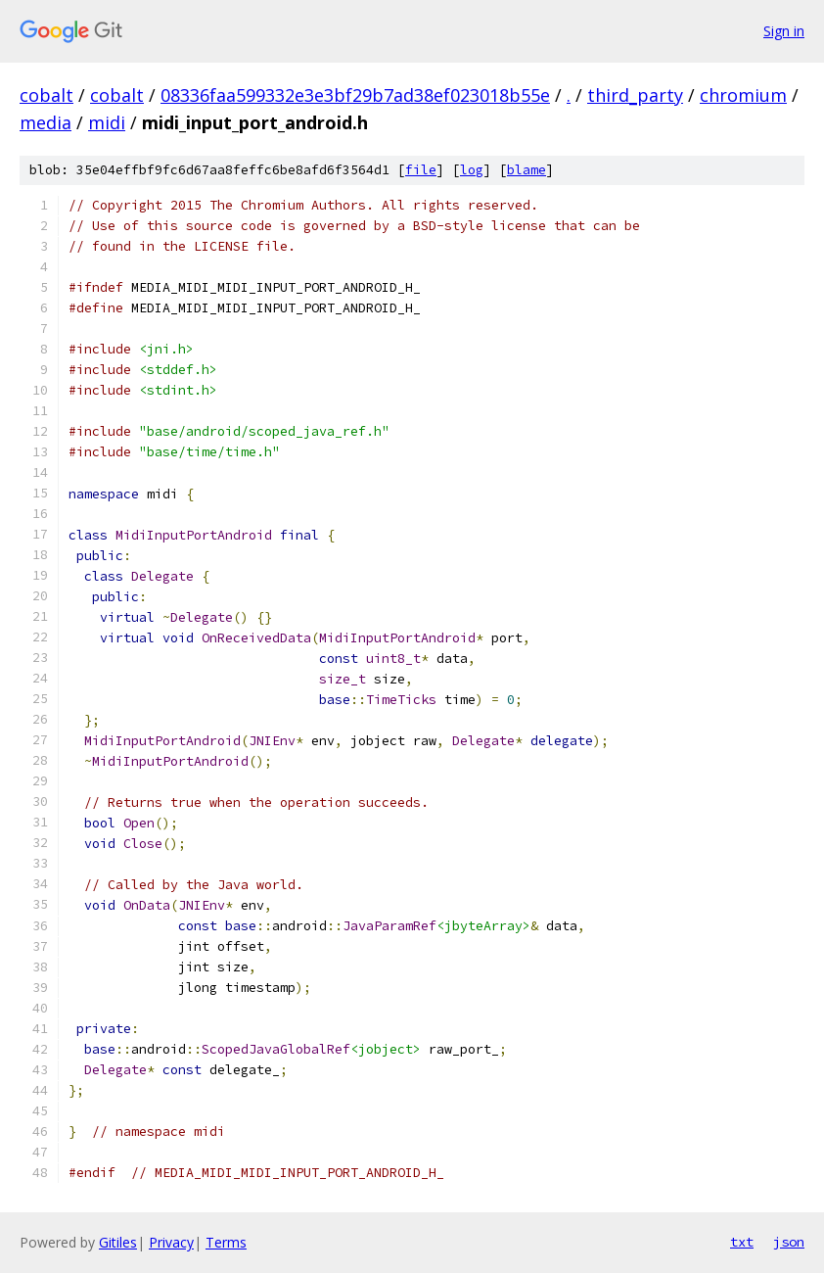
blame (526, 170)
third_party (635, 95)
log (471, 170)
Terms (226, 1242)
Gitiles (118, 1242)
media (45, 122)
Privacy (171, 1242)
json (788, 1241)
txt (742, 1241)
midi (106, 122)
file (420, 170)
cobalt (46, 95)
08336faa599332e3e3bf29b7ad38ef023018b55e (355, 95)
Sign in (783, 31)
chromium (743, 95)
